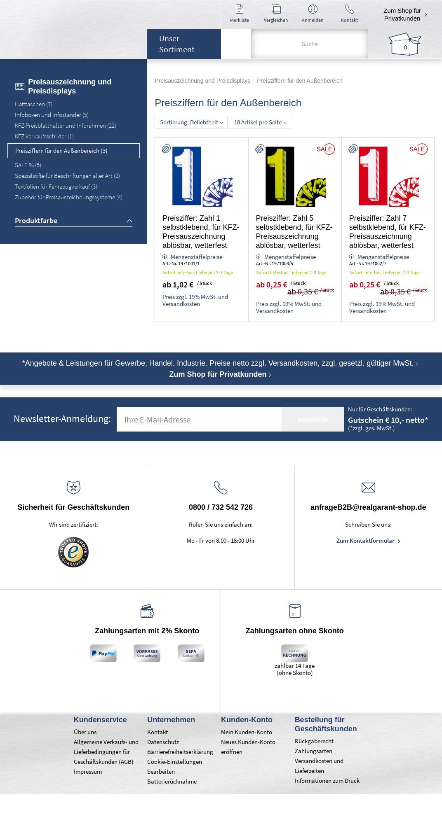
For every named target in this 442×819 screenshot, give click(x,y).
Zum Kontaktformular (366, 540)
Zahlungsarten (313, 751)
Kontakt (157, 732)
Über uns (85, 732)
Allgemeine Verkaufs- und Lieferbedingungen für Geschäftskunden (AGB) (106, 751)
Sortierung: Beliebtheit (191, 122)
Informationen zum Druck (327, 780)
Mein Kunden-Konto (246, 732)
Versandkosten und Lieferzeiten (319, 766)
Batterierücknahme (172, 781)
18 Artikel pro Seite (260, 122)
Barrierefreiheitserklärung (180, 752)
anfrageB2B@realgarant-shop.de (368, 507)
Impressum (88, 771)
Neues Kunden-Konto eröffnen (248, 747)
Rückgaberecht (314, 741)
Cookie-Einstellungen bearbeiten (174, 766)
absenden (313, 419)
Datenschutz (163, 742)
